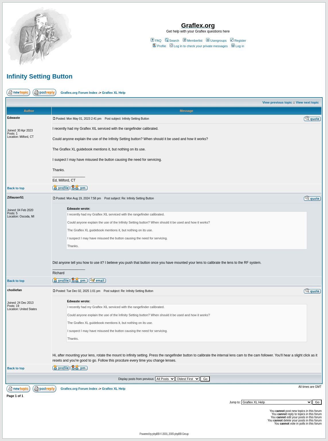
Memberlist (193, 40)
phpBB (156, 434)
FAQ (156, 40)
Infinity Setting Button (40, 76)
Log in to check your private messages (199, 46)
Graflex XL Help (113, 92)
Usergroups (216, 40)
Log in (237, 46)
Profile (159, 46)
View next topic (307, 102)
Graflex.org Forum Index (79, 92)
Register (238, 40)
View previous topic (277, 102)
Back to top (15, 188)
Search (172, 40)
